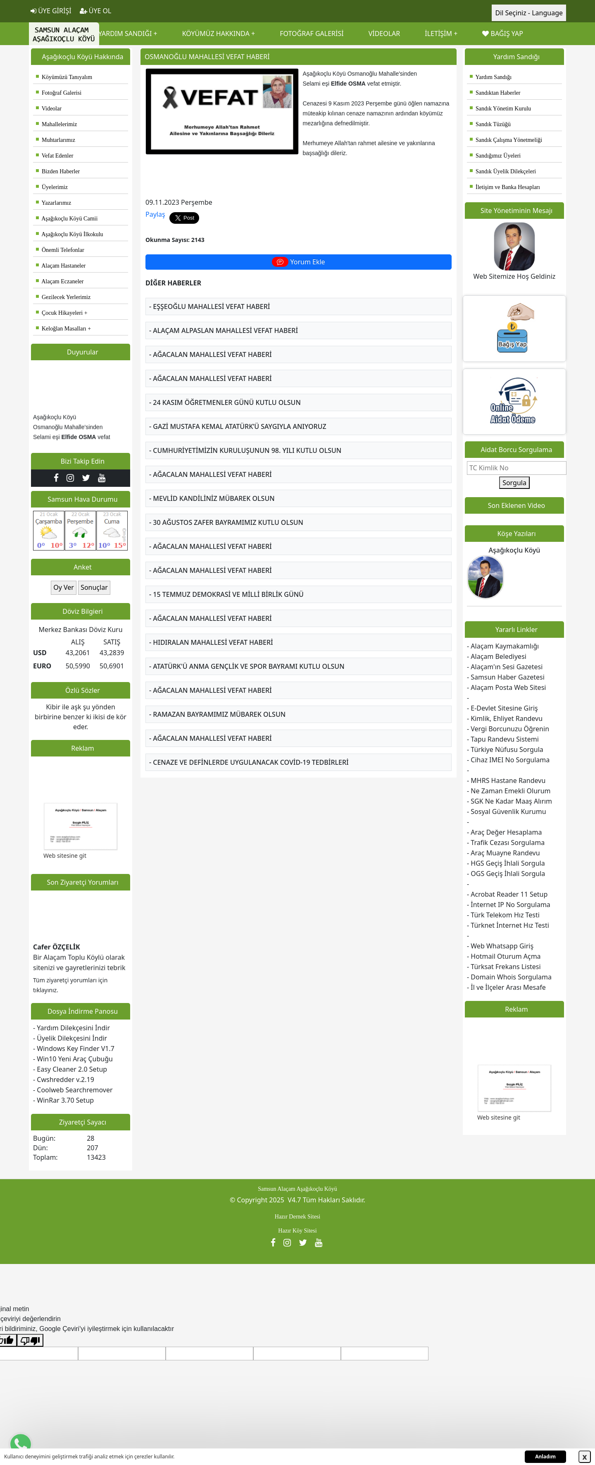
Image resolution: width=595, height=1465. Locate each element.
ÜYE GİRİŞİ (51, 10)
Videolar (49, 108)
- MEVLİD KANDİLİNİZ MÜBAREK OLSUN (212, 498)
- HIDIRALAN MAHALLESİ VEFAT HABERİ (211, 642)
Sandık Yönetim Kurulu (500, 108)
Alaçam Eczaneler (59, 281)
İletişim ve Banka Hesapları (505, 187)
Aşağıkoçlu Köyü (514, 550)
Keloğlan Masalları (61, 329)
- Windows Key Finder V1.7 (73, 1048)
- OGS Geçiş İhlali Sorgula (506, 873)
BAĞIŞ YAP (502, 33)
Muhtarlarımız (55, 140)
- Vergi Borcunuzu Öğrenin (508, 728)
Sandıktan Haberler (495, 93)
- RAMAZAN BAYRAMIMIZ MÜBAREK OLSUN (217, 714)
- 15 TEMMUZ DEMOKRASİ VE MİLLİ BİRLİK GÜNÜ (226, 594)
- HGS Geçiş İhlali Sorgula (506, 863)
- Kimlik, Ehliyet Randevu (505, 718)
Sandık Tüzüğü (490, 124)
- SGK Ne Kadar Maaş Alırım (509, 801)
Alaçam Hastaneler (61, 266)
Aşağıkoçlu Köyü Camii (67, 218)
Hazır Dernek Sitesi (297, 1217)
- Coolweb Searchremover (73, 1089)
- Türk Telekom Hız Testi (503, 914)
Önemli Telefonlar (60, 250)
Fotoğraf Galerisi (58, 93)
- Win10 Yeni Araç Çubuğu (73, 1058)
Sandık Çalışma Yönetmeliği (506, 140)
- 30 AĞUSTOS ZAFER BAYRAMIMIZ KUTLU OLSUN (226, 522)
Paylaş (155, 214)
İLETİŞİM (438, 33)
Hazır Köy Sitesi (297, 1231)
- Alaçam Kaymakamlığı (503, 646)
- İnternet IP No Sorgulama (508, 904)
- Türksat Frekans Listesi (504, 966)
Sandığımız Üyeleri (495, 156)
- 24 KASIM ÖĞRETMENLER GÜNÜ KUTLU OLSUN (225, 402)
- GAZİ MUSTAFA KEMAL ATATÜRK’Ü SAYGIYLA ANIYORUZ (237, 426)
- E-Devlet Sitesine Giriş (502, 708)
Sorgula (514, 482)
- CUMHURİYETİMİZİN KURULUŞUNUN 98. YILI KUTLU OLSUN (245, 450)
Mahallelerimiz (56, 124)
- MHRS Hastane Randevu (506, 780)
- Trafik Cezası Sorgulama (506, 842)
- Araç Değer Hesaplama (504, 832)
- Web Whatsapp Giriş (500, 945)
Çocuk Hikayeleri (59, 313)
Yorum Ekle (298, 262)
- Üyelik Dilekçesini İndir (70, 1038)
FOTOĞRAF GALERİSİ (311, 33)
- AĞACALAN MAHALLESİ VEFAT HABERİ (210, 354)
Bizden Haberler (58, 171)
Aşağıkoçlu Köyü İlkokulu (69, 234)
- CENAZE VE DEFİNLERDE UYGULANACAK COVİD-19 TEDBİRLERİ (249, 762)
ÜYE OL (96, 10)
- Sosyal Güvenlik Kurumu (506, 811)
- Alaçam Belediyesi (496, 656)
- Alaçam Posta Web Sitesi (506, 687)
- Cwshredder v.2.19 (63, 1079)
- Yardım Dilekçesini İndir (71, 1027)
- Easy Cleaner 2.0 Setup (70, 1069)
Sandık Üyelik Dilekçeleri (503, 171)
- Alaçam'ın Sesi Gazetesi (505, 666)
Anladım (545, 1456)
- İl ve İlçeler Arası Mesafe (506, 987)
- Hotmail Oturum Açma (504, 956)
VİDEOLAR (384, 33)
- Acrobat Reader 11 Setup (507, 894)
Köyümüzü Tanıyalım (64, 77)
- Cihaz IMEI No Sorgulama (508, 759)
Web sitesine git (64, 859)
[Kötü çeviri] (30, 1340)
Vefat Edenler (54, 156)
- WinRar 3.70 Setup (63, 1100)
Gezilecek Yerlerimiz (63, 297)
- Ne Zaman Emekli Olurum (509, 790)
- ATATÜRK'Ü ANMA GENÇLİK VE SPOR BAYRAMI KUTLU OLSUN (247, 666)
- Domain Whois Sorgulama (509, 976)
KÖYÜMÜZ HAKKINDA (216, 33)
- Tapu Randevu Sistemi (503, 739)
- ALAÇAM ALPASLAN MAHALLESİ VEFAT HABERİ (223, 330)
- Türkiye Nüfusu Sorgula (505, 749)
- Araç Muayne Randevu (503, 852)
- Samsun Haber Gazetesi (506, 677)
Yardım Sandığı (491, 77)
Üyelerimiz (52, 187)
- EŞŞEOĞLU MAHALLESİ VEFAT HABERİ (209, 306)
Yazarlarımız (53, 203)
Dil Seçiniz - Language (529, 12)
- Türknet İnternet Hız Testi (508, 925)
